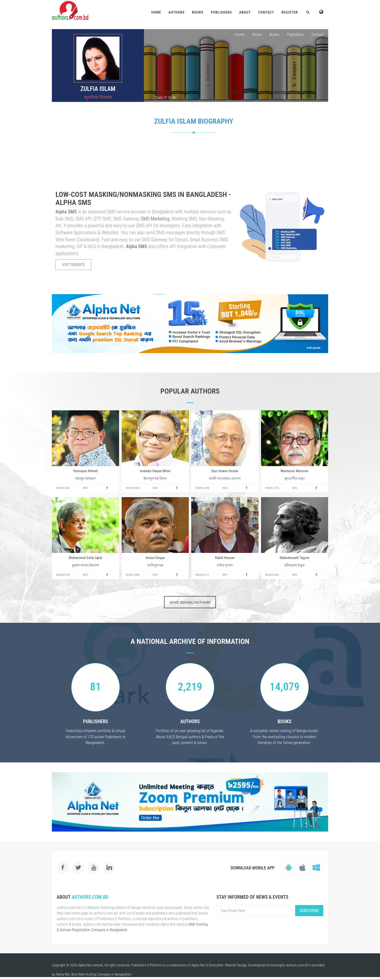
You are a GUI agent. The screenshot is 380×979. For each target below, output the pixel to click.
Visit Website (73, 264)
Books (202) (272, 574)
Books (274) (272, 488)
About (245, 12)
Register (289, 12)
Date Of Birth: (166, 97)
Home (156, 12)
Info (85, 488)
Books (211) (202, 574)
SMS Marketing (155, 219)
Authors (176, 12)
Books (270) (202, 488)
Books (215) (63, 574)
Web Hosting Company (94, 974)
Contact (266, 12)
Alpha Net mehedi (90, 965)
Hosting (275, 965)
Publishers (221, 12)
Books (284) (133, 488)
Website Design (236, 965)
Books (198, 12)
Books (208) (133, 574)
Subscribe (309, 910)
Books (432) (63, 488)
